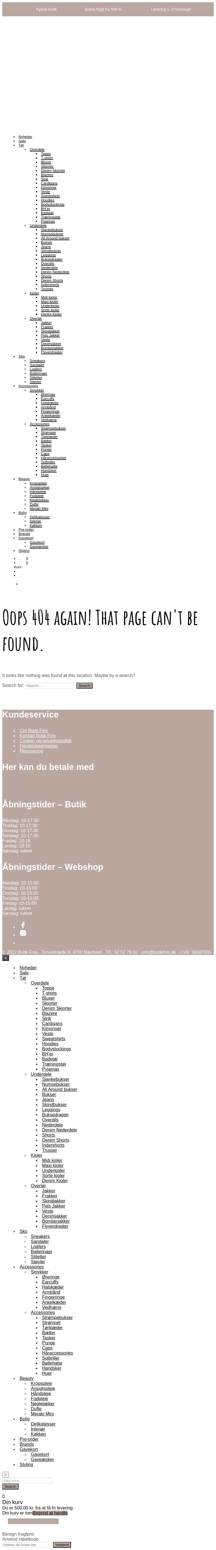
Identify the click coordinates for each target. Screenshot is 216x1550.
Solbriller (48, 462)
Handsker (49, 470)
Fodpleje (37, 496)
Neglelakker (39, 500)
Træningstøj (50, 217)
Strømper (48, 432)
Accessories (28, 386)
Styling (24, 551)
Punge (46, 449)
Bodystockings (53, 204)
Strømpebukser (53, 428)
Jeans (46, 246)
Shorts (46, 276)
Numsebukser (52, 234)
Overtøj (36, 318)
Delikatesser (40, 517)
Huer (45, 475)
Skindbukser (51, 251)
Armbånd (48, 407)
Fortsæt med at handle (33, 1521)
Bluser (46, 162)
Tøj (21, 145)
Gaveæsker (39, 546)
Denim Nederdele (55, 272)
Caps (45, 453)
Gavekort (26, 538)
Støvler (35, 382)
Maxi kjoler (49, 301)
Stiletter (36, 377)
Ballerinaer (38, 373)
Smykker (37, 390)
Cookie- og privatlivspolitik (46, 740)
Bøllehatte (49, 466)
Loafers (36, 369)
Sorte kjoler (50, 310)
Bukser (46, 242)
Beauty (24, 479)
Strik (44, 179)
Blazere (47, 175)
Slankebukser (52, 230)
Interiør (35, 521)
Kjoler (34, 293)
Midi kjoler (49, 297)
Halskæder (50, 403)
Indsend (61, 1545)
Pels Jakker (50, 335)
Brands (24, 534)
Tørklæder (49, 437)
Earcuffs (47, 399)
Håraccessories (53, 458)
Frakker (47, 327)
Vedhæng (49, 420)
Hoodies (47, 200)
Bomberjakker (52, 348)
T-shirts (47, 158)
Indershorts (50, 284)
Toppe (46, 154)
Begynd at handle (50, 1513)
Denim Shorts (52, 280)
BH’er (45, 208)
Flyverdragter (52, 352)
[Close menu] (5, 958)
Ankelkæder (50, 415)
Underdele (38, 225)
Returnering (31, 751)
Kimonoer (49, 187)
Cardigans (49, 183)
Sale (22, 141)
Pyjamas (48, 221)
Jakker (46, 322)
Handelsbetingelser (39, 745)
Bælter (46, 441)
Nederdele (49, 268)
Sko (22, 356)
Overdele (37, 149)
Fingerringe (50, 411)
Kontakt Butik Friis (38, 735)
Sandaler (37, 365)
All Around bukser (55, 238)
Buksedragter (52, 259)
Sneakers (37, 360)
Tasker (46, 445)
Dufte (34, 504)
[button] (23, 558)
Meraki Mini (39, 508)
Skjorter (47, 166)
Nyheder (25, 137)
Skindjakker (50, 331)
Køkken (36, 525)
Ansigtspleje (39, 487)
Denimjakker (51, 344)
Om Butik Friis (34, 730)
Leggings (48, 255)
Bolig (23, 513)
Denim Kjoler (51, 314)
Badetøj (47, 213)
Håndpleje (38, 491)
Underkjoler (50, 306)
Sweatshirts (50, 196)
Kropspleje (38, 483)
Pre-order (26, 529)
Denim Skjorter (53, 170)
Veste (45, 192)
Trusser (47, 289)
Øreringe (48, 394)
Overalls (47, 263)
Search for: (13, 685)
